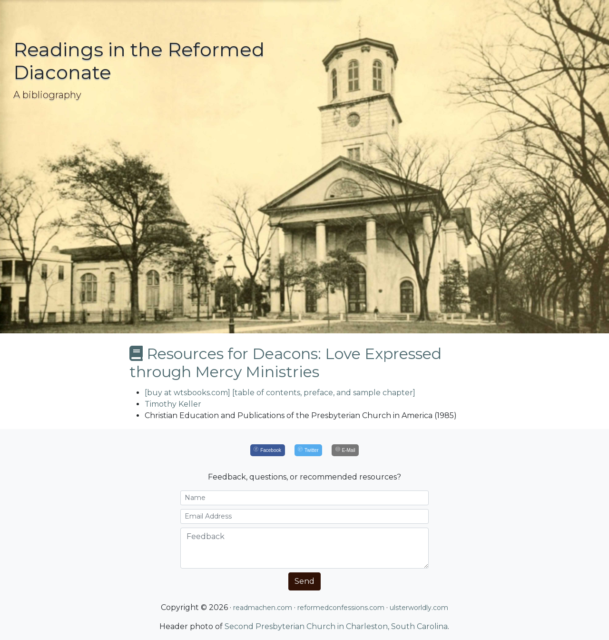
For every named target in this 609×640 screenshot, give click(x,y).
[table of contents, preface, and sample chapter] (323, 392)
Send (304, 581)
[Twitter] (308, 450)
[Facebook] (267, 450)
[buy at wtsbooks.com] (187, 392)
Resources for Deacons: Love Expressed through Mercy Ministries (285, 362)
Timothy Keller (173, 404)
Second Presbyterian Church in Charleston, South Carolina (336, 626)
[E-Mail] (345, 450)
